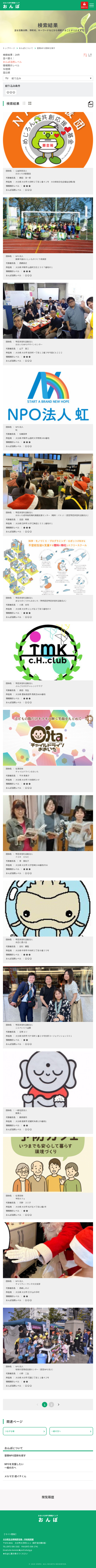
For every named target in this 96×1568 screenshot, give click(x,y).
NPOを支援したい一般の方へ (13, 1465)
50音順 (6, 69)
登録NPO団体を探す (15, 1455)
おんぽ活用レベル (12, 62)
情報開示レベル (11, 65)
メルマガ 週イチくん (15, 1476)
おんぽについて (26, 48)
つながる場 (9, 1431)
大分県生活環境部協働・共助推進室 (18, 1539)
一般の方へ (56, 1431)
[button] (91, 5)
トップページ (9, 48)
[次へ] (58, 1404)
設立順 (6, 72)
